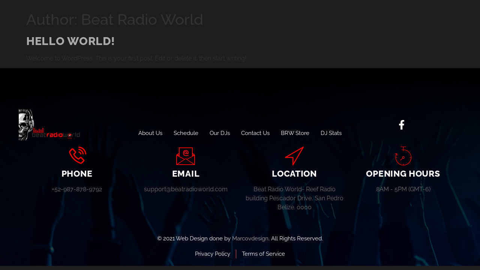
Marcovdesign (250, 238)
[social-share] (402, 125)
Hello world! (70, 41)
